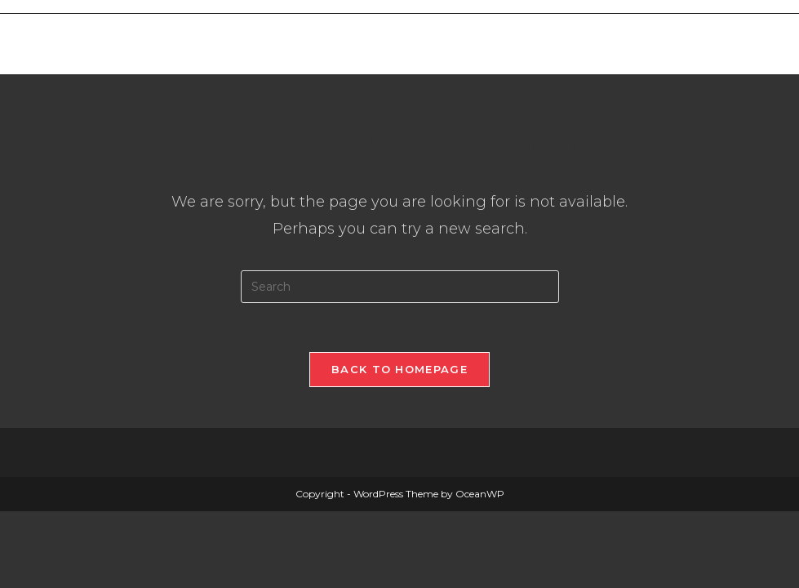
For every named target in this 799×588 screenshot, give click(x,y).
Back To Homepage (399, 369)
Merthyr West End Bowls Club (185, 44)
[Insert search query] (400, 286)
